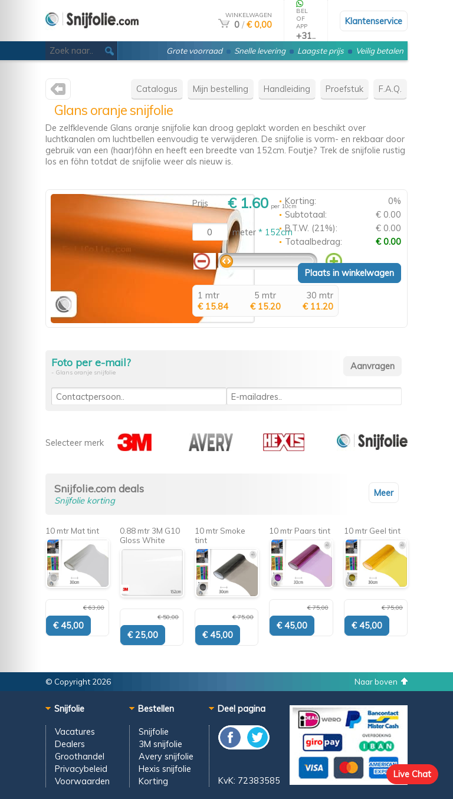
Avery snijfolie (166, 756)
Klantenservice (373, 21)
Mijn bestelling (220, 88)
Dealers (70, 743)
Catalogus (157, 88)
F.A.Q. (390, 88)
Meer (383, 492)
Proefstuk (344, 88)
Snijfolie (154, 731)
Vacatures (75, 731)
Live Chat (412, 774)
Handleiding (287, 88)
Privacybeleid (81, 768)
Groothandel (79, 756)
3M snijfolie (160, 743)
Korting (153, 781)
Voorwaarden (82, 781)
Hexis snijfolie (165, 768)
